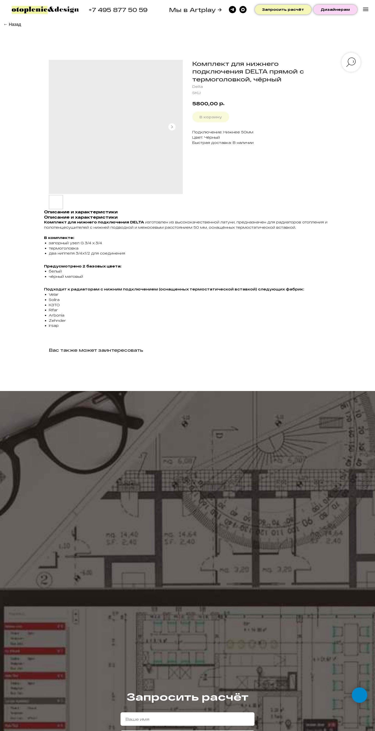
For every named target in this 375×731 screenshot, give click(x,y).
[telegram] (232, 9)
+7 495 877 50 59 (118, 9)
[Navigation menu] (365, 9)
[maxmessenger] (243, 9)
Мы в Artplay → (195, 9)
